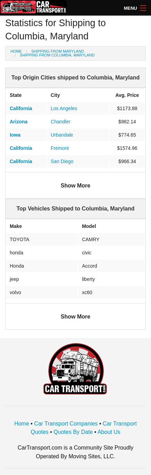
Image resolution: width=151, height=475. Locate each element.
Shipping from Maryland (57, 51)
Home (16, 51)
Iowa (15, 135)
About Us (109, 432)
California (21, 108)
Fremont (60, 148)
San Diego (62, 161)
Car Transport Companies (66, 424)
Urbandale (62, 135)
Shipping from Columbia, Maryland (57, 55)
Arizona (18, 121)
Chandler (60, 121)
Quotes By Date (73, 432)
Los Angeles (64, 108)
